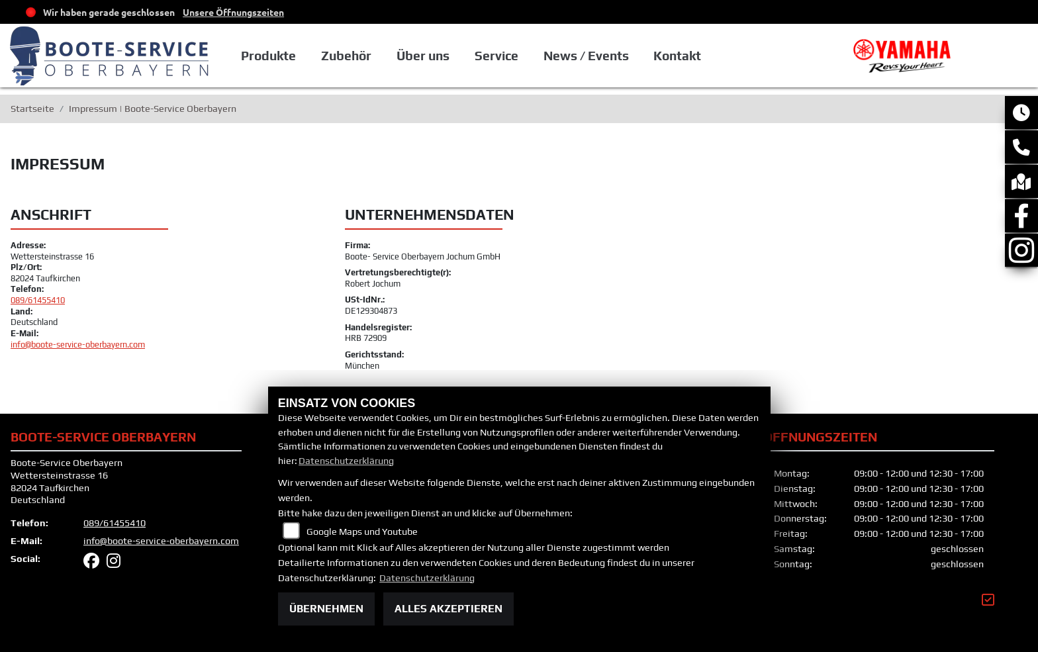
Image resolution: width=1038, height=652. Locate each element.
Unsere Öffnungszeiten (233, 12)
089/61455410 (38, 300)
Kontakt (708, 55)
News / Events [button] (617, 55)
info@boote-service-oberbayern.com (78, 344)
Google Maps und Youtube (362, 531)
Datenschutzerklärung (346, 460)
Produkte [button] (301, 55)
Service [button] (528, 55)
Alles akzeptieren (448, 608)
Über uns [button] (454, 55)
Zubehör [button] (379, 55)
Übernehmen (326, 608)
